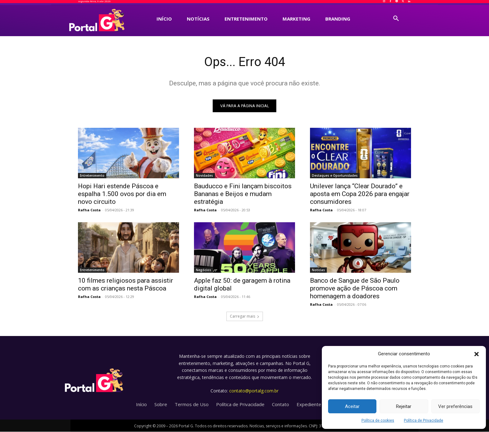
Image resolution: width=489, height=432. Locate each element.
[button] (476, 354)
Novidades (204, 176)
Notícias (318, 270)
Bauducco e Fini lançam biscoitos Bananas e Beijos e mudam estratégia (243, 194)
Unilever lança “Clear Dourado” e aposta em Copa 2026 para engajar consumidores (359, 194)
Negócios (203, 270)
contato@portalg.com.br (253, 391)
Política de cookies (377, 420)
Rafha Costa (89, 210)
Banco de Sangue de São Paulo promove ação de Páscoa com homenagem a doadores (354, 288)
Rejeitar (403, 406)
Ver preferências (455, 406)
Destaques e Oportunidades (335, 176)
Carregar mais (244, 316)
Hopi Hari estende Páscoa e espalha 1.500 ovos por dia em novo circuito (122, 194)
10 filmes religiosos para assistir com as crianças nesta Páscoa (125, 284)
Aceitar (352, 406)
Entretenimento (92, 176)
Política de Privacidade (423, 420)
